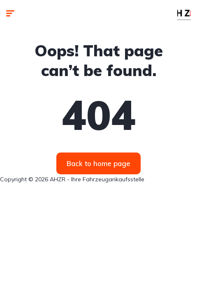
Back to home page (98, 163)
